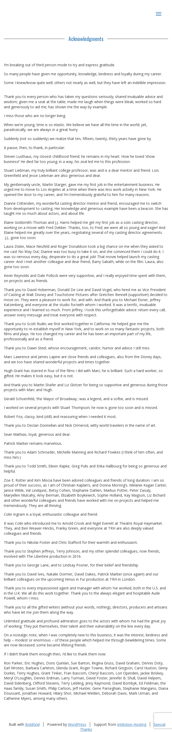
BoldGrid (32, 724)
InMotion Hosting (131, 724)
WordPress (77, 724)
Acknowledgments (86, 39)
